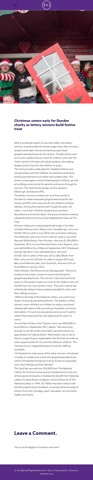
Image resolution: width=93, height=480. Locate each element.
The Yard (54, 270)
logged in (33, 447)
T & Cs (49, 470)
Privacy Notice (61, 470)
